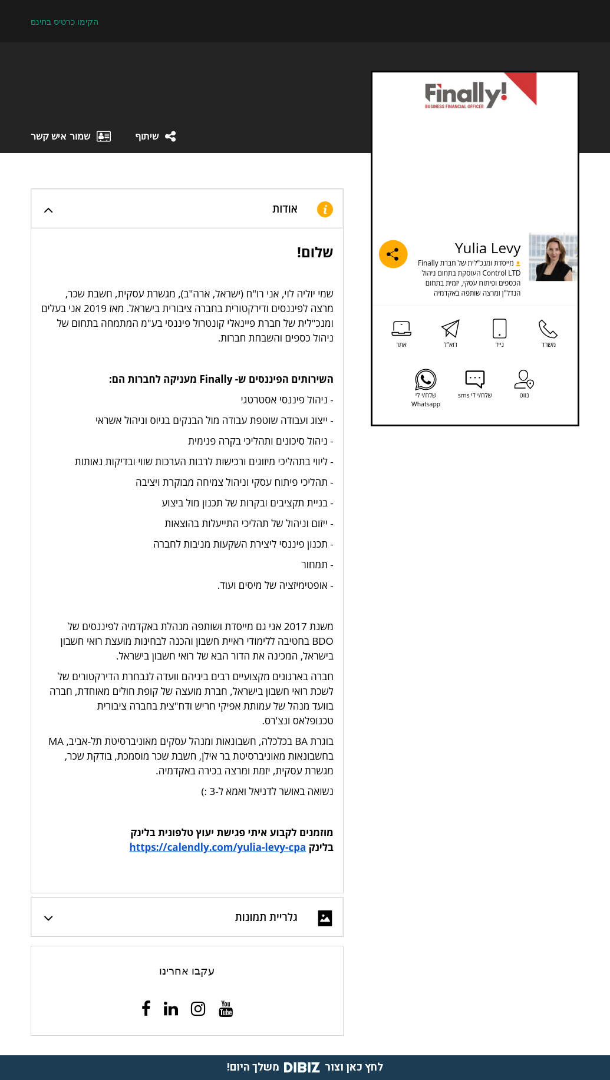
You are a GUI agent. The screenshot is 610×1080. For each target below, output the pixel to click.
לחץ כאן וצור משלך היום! (305, 1067)
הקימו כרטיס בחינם (64, 21)
